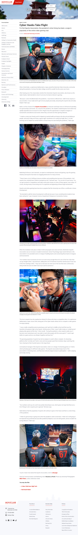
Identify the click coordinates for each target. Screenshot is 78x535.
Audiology (4, 35)
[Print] (13, 105)
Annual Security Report (67, 518)
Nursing (3, 82)
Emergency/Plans (65, 514)
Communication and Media (8, 46)
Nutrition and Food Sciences (8, 85)
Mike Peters (23, 478)
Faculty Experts (32, 514)
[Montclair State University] (7, 2)
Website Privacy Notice (66, 523)
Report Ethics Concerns (67, 530)
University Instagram (11, 520)
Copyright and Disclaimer (67, 509)
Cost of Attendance (66, 527)
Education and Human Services (9, 54)
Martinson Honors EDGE (7, 77)
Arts (3, 30)
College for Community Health (9, 40)
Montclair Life (5, 80)
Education (4, 51)
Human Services (6, 71)
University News (5, 22)
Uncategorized (5, 97)
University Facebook (8, 520)
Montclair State (49, 503)
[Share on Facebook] (5, 105)
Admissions (4, 25)
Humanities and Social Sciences (7, 74)
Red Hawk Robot (26, 489)
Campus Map (9, 515)
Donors (3, 49)
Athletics (4, 33)
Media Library (32, 516)
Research (4, 92)
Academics (48, 511)
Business (4, 37)
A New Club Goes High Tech (29, 486)
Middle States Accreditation (67, 521)
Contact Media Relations (34, 509)
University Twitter (6, 520)
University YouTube (13, 520)
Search (75, 9)
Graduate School (6, 59)
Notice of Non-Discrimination (68, 516)
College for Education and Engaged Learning (8, 43)
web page (54, 472)
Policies (63, 503)
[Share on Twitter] (9, 105)
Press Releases (5, 89)
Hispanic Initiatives (6, 66)
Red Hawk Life (49, 523)
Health (3, 63)
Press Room (18, 2)
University (4, 99)
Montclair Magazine (33, 518)
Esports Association (41, 106)
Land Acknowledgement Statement (69, 525)
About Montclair (49, 509)
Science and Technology (7, 94)
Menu (74, 5)
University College (6, 101)
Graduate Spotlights (6, 61)
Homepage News (6, 68)
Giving (47, 525)
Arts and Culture (49, 518)
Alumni (3, 28)
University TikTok (16, 520)
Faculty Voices (5, 56)
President (4, 87)
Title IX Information (66, 511)
